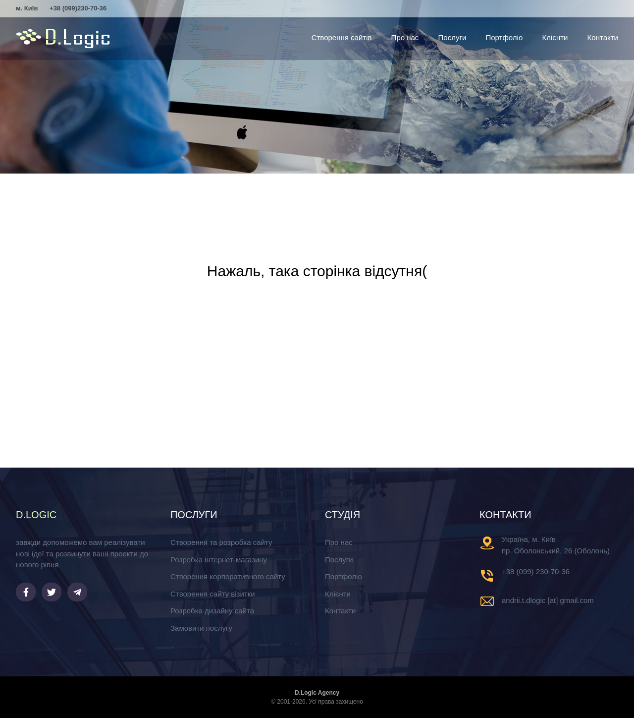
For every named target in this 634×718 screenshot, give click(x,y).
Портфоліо (504, 37)
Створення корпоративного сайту (227, 576)
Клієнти (555, 37)
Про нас (405, 37)
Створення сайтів (342, 37)
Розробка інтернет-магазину (218, 559)
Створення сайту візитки (212, 594)
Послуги (452, 37)
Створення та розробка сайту (221, 542)
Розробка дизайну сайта (212, 610)
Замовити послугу (201, 628)
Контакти (602, 37)
